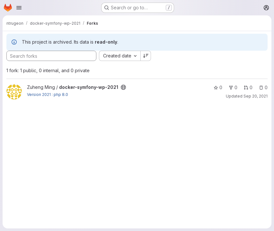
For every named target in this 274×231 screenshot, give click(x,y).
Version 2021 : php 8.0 (47, 94)
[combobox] (119, 56)
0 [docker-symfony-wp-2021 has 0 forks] (233, 87)
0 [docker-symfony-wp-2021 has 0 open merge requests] (248, 87)
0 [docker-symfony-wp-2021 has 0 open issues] (263, 87)
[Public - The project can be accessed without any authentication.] (123, 87)
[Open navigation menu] (19, 8)
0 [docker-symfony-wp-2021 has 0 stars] (218, 87)
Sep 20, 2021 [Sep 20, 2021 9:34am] (255, 96)
